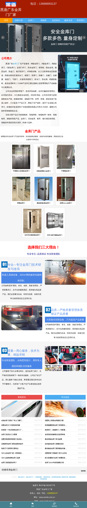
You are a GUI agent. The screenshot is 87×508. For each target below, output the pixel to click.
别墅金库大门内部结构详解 (10, 425)
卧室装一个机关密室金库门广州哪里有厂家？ (16, 430)
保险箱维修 (72, 477)
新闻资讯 (22, 397)
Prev (3, 37)
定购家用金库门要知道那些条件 (12, 444)
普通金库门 (21, 203)
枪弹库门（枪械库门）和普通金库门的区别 (59, 430)
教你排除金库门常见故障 (53, 439)
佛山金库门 (21, 477)
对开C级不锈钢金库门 (54, 235)
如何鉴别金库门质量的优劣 (54, 444)
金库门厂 (16, 64)
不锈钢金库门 (66, 171)
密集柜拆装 (46, 477)
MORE (83, 471)
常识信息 (65, 397)
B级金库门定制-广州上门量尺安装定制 (14, 420)
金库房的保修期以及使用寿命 (55, 434)
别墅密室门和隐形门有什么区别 (56, 453)
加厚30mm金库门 (66, 203)
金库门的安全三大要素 (9, 434)
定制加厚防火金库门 (44, 171)
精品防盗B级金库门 (43, 203)
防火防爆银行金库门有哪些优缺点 (56, 458)
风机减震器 (43, 479)
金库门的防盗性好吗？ (9, 462)
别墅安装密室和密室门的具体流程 (13, 439)
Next (84, 37)
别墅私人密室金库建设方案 (54, 420)
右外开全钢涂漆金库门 (32, 235)
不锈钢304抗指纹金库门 (21, 171)
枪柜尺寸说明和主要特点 (9, 448)
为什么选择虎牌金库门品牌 (10, 458)
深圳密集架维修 (56, 477)
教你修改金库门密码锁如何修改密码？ (58, 448)
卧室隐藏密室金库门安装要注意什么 (57, 425)
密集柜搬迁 (38, 477)
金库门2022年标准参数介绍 (54, 462)
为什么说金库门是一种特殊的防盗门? (14, 453)
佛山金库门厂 (30, 477)
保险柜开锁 (64, 477)
